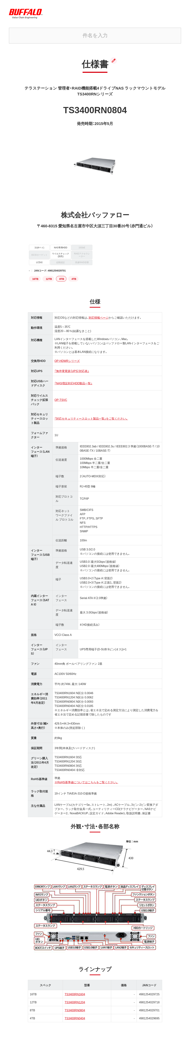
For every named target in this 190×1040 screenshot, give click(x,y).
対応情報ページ (98, 317)
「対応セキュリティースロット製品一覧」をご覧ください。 (91, 418)
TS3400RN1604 (75, 994)
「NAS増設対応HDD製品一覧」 (74, 383)
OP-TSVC (61, 400)
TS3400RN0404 (75, 1018)
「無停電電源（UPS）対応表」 (72, 371)
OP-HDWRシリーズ (67, 361)
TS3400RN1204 (75, 1002)
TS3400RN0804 (75, 1010)
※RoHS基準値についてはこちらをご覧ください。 (86, 782)
